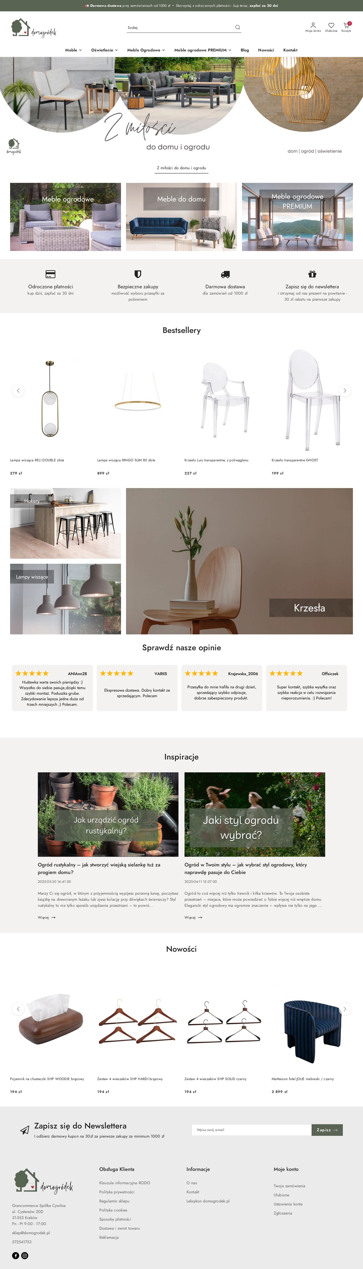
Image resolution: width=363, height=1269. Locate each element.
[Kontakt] (290, 50)
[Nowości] (266, 50)
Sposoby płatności (115, 1219)
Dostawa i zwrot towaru (119, 1228)
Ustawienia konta (288, 1204)
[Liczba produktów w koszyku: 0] (346, 27)
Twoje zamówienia (290, 1186)
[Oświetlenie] (104, 50)
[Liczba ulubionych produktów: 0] (331, 27)
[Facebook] (15, 1255)
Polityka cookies (113, 1210)
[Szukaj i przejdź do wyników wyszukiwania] (237, 28)
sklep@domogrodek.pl (31, 1233)
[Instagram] (24, 1255)
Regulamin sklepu (114, 1201)
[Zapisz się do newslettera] (252, 1130)
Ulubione (281, 1195)
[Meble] (73, 50)
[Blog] (245, 50)
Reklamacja (109, 1237)
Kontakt (193, 1192)
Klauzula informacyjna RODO (124, 1183)
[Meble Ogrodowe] (146, 50)
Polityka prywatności (116, 1192)
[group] (181, 109)
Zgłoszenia (283, 1213)
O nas (192, 1183)
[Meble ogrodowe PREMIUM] (203, 50)
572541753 (22, 1242)
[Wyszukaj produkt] (184, 27)
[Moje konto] (313, 27)
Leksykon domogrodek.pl (208, 1201)
